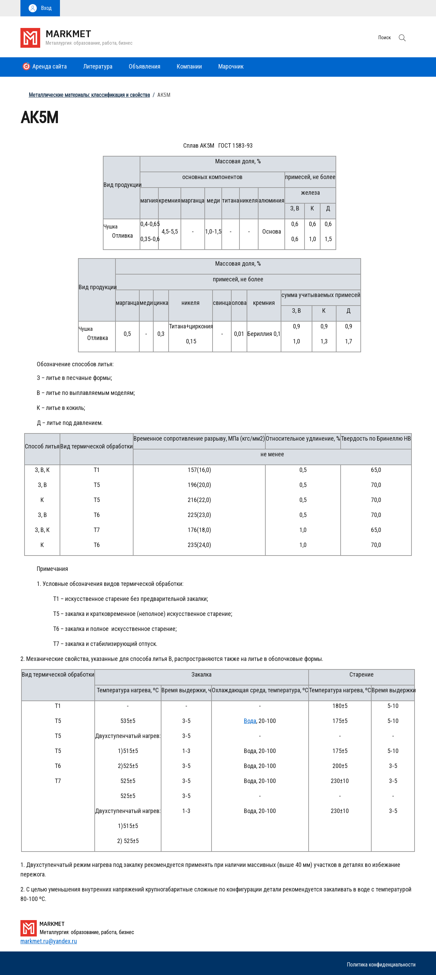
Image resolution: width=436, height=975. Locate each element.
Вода (250, 720)
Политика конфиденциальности (381, 964)
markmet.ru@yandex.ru (48, 941)
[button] (40, 8)
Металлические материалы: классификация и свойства (89, 95)
